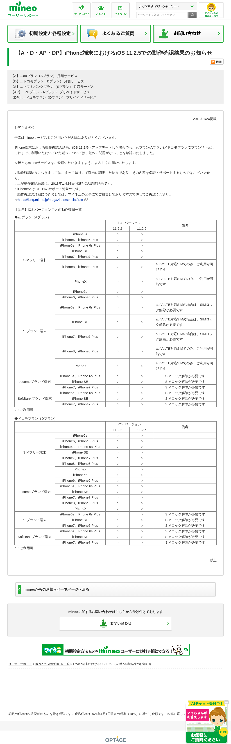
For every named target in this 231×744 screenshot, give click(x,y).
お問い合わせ (188, 35)
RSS (219, 61)
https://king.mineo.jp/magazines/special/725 (50, 200)
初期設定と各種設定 (42, 35)
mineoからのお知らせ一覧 (52, 664)
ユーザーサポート (20, 664)
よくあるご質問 (115, 35)
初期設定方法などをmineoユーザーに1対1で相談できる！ (116, 650)
